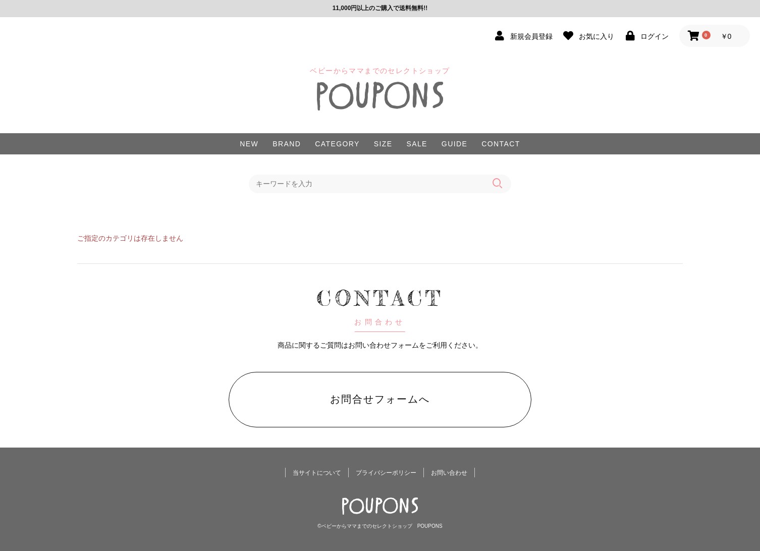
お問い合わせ (449, 472)
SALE (416, 144)
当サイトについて (317, 472)
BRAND (287, 144)
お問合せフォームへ (380, 399)
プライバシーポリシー (386, 472)
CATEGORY (337, 144)
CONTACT (500, 144)
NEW (249, 144)
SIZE (383, 144)
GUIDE (454, 144)
